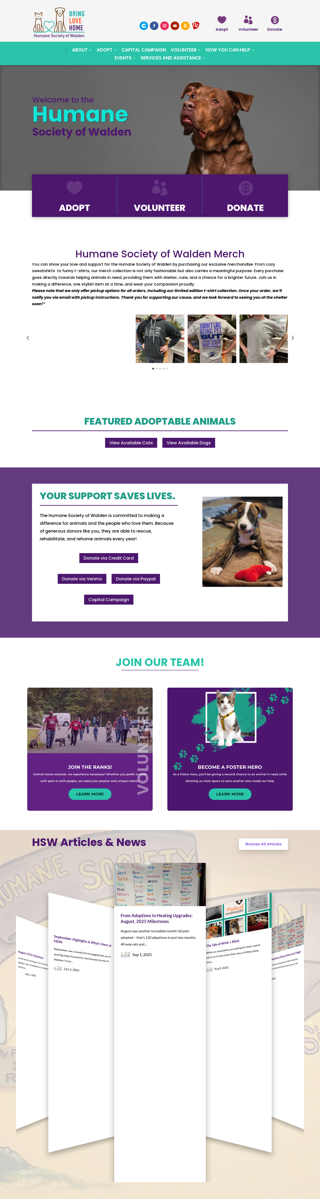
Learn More (90, 794)
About (80, 50)
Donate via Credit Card (109, 558)
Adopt (222, 29)
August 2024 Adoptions (30, 916)
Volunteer (248, 29)
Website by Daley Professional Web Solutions (160, 1191)
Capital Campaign (144, 50)
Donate (274, 29)
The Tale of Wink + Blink (223, 916)
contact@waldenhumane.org (70, 1171)
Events (123, 58)
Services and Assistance (171, 58)
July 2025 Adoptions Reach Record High (281, 916)
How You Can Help (228, 50)
